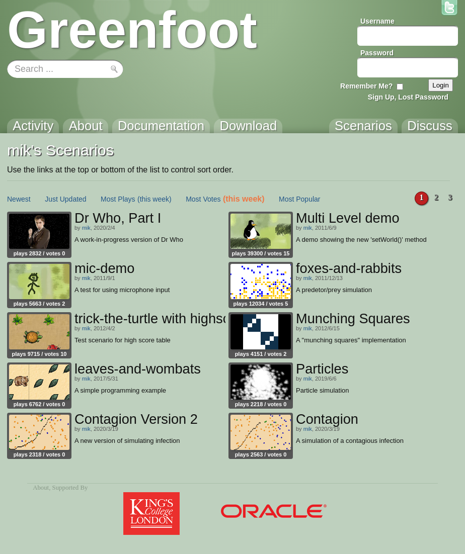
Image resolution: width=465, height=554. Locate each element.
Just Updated (66, 199)
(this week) (154, 199)
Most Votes (203, 199)
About (41, 487)
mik (86, 228)
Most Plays (118, 199)
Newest (19, 199)
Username (377, 21)
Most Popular (299, 199)
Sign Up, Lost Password (408, 97)
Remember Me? (366, 86)
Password (377, 53)
